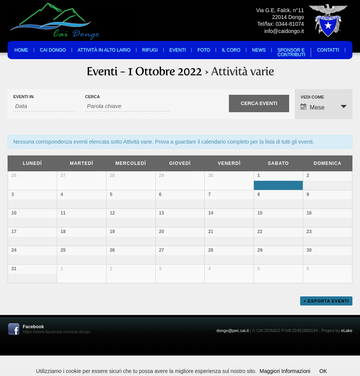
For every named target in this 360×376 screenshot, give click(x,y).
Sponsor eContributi (291, 52)
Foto (203, 50)
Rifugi (150, 50)
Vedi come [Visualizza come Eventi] (312, 97)
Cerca (92, 97)
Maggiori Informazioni (285, 371)
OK (323, 371)
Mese (312, 107)
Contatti (328, 50)
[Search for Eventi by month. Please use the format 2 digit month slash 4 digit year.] (43, 106)
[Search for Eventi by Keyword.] (127, 106)
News (259, 50)
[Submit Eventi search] (259, 103)
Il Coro (231, 50)
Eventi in (23, 97)
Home (21, 50)
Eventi (177, 50)
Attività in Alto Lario (104, 50)
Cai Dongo (53, 50)
